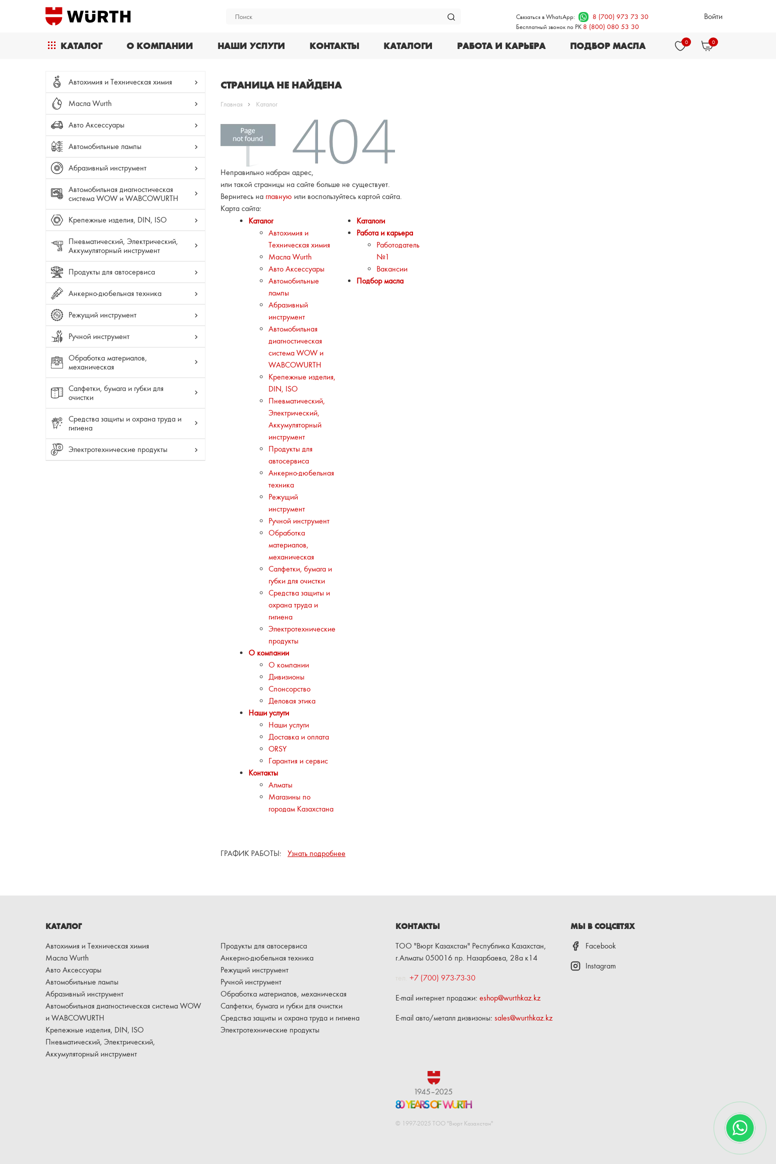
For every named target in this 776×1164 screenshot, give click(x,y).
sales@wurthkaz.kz (523, 1017)
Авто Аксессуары (96, 125)
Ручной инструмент (99, 336)
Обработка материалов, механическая (107, 362)
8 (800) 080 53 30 (611, 26)
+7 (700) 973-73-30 (443, 977)
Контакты (334, 45)
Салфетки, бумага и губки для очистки (116, 393)
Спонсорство (289, 689)
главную (279, 196)
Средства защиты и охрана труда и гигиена (125, 423)
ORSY (277, 749)
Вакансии (392, 269)
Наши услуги (251, 45)
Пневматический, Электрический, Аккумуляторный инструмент (123, 245)
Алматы (280, 785)
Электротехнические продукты (118, 449)
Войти (713, 16)
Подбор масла (608, 45)
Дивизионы (286, 677)
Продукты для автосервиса (111, 271)
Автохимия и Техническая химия (120, 81)
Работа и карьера (501, 45)
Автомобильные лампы (105, 146)
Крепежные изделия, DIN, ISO (117, 219)
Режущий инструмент (102, 315)
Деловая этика (292, 701)
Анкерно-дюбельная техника (115, 293)
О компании (159, 45)
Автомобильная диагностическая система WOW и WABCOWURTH (123, 193)
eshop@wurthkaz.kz (510, 997)
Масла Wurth (90, 103)
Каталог (81, 45)
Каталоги (408, 45)
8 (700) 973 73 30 (613, 16)
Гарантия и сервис (298, 761)
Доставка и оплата (298, 737)
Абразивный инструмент (107, 167)
